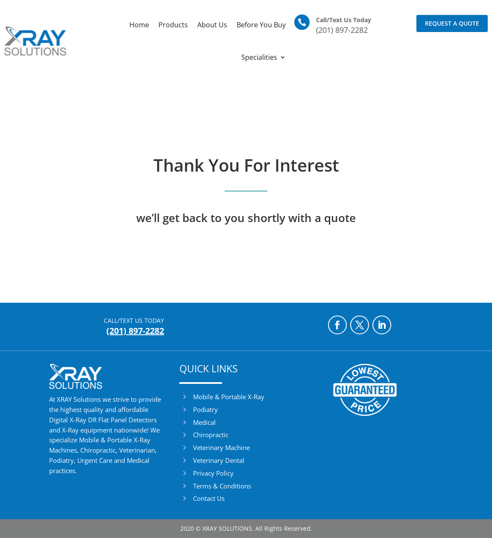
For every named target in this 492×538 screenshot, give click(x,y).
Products (173, 24)
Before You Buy (261, 24)
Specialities (259, 57)
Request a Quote (452, 23)
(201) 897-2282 (342, 30)
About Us (212, 24)
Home (139, 24)
